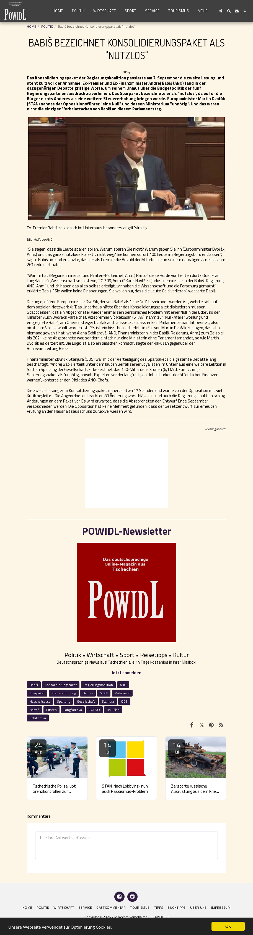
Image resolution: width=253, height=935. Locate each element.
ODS (124, 701)
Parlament (122, 693)
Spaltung (63, 701)
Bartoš (34, 709)
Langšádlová (73, 709)
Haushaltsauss (40, 701)
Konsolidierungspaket (61, 684)
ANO (123, 684)
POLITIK (47, 26)
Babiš (34, 684)
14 (107, 747)
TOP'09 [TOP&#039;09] (94, 709)
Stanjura (108, 701)
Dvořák (88, 693)
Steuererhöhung (63, 693)
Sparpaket (37, 693)
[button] (220, 11)
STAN (104, 693)
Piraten (51, 709)
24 (38, 747)
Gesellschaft (86, 701)
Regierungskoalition (98, 684)
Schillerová (38, 718)
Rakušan (113, 709)
